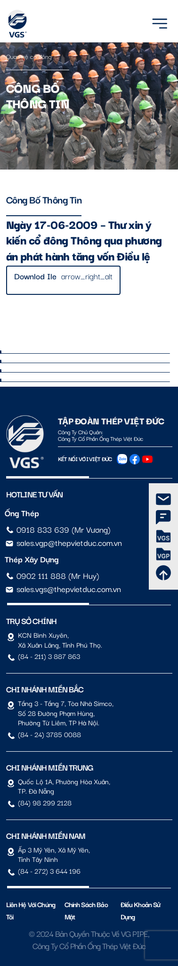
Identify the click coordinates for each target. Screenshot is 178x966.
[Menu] (159, 22)
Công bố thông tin (44, 199)
